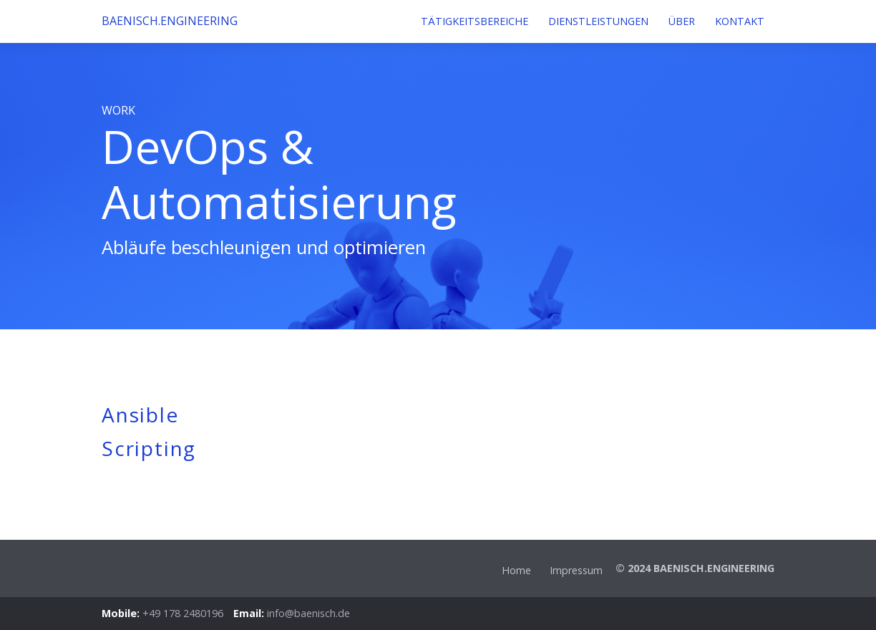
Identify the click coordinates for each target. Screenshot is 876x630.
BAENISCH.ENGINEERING (145, 21)
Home (516, 570)
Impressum (576, 570)
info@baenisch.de (308, 613)
